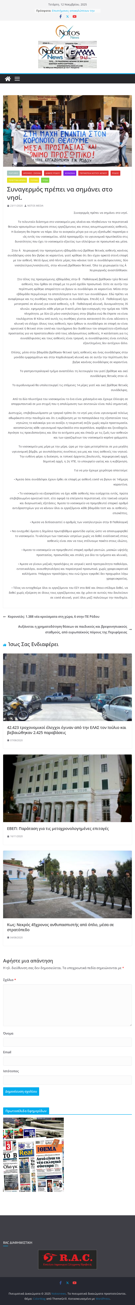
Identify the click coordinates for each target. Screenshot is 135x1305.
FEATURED (13, 173)
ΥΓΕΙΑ (45, 180)
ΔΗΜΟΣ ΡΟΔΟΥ (53, 173)
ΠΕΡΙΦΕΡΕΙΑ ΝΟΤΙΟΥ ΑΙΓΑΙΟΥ (93, 173)
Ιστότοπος (11, 1071)
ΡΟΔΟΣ (115, 173)
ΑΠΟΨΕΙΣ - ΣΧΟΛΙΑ (31, 173)
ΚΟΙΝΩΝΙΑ (70, 173)
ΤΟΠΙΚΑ (34, 180)
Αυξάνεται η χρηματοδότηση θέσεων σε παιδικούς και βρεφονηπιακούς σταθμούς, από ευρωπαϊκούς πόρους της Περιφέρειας (75, 629)
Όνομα (8, 1033)
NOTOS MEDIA (35, 205)
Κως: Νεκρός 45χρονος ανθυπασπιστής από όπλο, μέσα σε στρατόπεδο (60, 927)
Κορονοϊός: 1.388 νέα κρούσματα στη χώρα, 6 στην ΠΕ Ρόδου (51, 616)
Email (7, 1052)
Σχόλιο (9, 980)
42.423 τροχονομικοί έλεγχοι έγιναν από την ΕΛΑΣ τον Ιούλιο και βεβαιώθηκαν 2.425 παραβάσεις (66, 730)
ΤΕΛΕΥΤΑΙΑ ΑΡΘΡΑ (17, 180)
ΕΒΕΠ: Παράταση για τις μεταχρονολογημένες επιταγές (58, 828)
